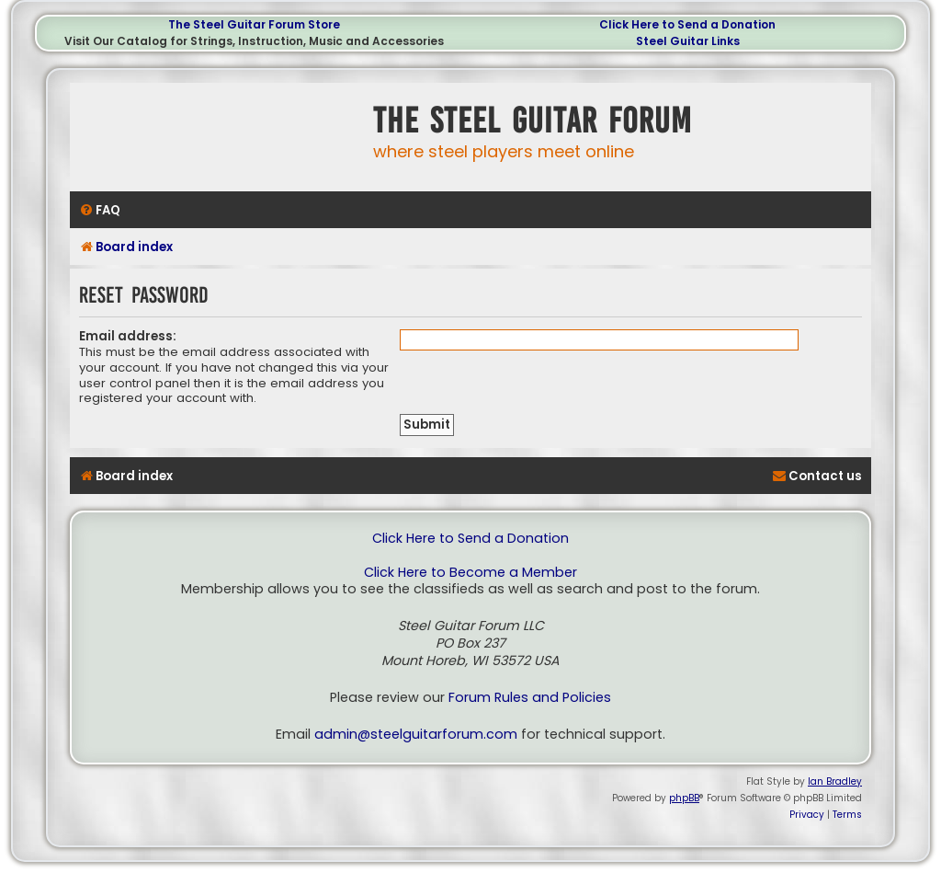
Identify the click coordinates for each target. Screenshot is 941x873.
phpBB (684, 798)
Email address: (127, 336)
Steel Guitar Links (688, 41)
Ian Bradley (835, 781)
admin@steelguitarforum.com (415, 734)
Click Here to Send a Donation (687, 24)
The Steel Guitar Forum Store (254, 24)
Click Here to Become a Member (470, 572)
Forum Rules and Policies (529, 697)
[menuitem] (99, 210)
